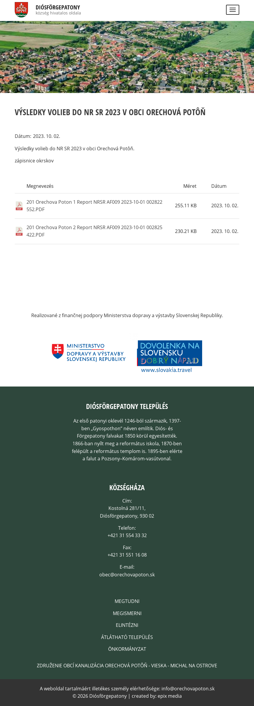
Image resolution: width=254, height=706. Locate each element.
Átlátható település (127, 637)
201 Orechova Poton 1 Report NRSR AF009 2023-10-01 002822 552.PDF (94, 206)
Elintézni (127, 625)
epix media (170, 696)
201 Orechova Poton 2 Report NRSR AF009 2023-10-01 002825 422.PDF (94, 231)
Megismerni (127, 613)
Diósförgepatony (58, 7)
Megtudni (127, 601)
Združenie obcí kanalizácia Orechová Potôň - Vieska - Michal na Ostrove (127, 665)
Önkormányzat (127, 649)
